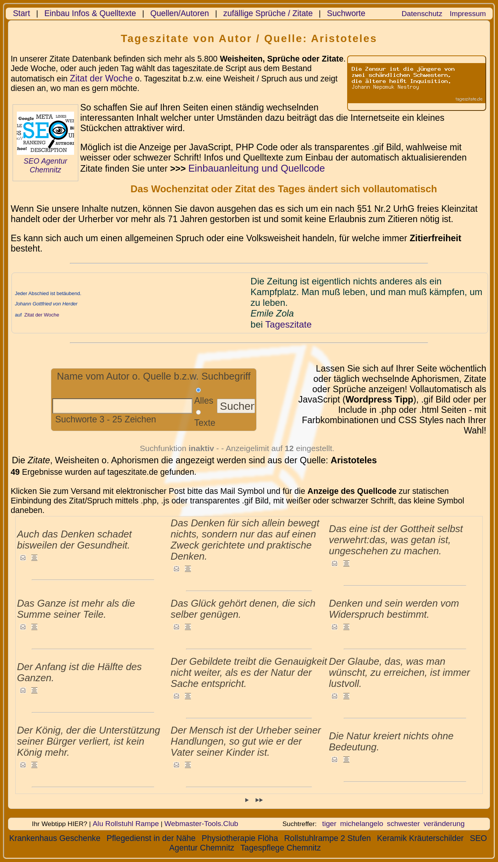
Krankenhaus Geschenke (54, 838)
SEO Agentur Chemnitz (45, 165)
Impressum (467, 14)
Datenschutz (422, 14)
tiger (329, 824)
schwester (403, 824)
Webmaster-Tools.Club (201, 824)
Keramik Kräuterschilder (420, 838)
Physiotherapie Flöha (240, 838)
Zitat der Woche (101, 78)
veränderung (444, 824)
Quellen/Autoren (179, 13)
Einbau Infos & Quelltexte (90, 13)
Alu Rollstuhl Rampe (126, 824)
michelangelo (361, 824)
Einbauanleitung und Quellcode (256, 168)
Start (21, 13)
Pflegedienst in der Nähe (151, 838)
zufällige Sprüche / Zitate (268, 13)
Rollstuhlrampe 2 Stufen (327, 838)
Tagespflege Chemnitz (280, 847)
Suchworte (346, 13)
